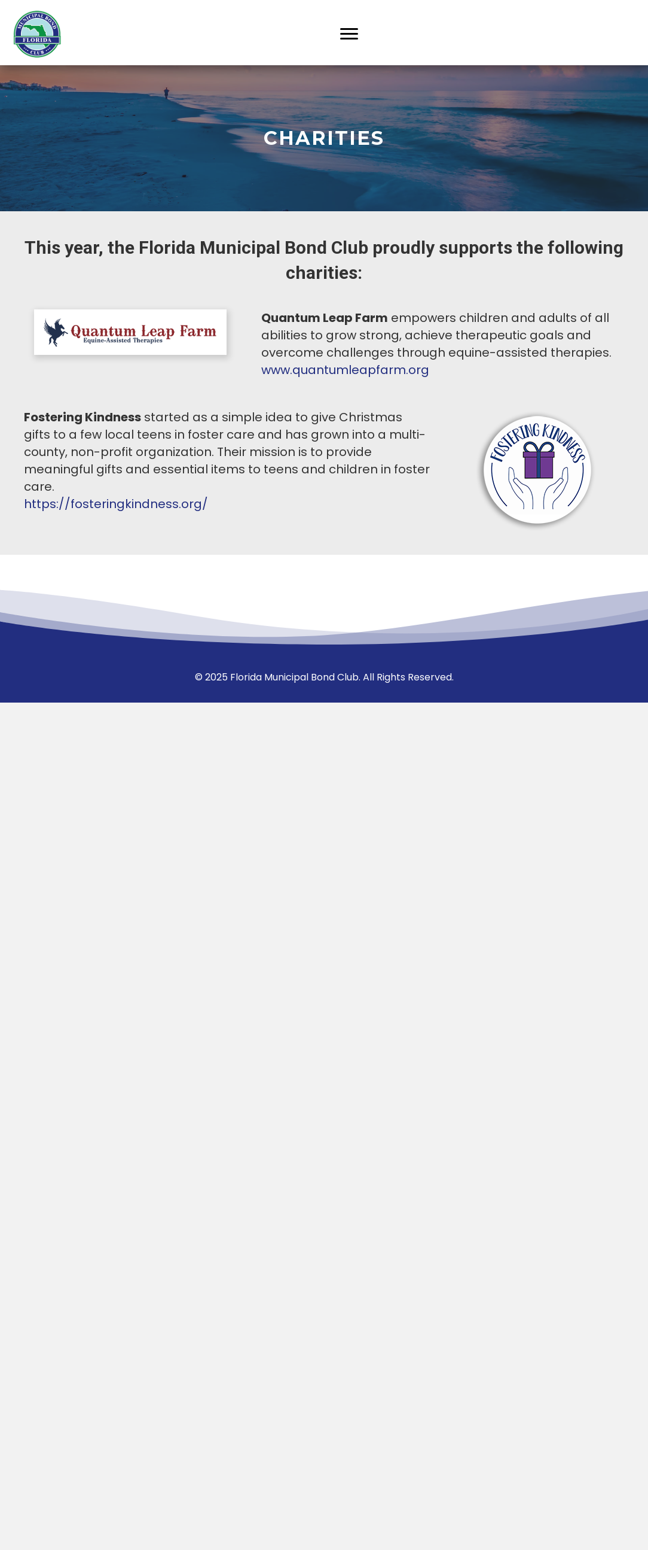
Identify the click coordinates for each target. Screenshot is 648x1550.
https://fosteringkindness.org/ (116, 504)
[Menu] (349, 34)
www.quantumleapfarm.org (345, 369)
